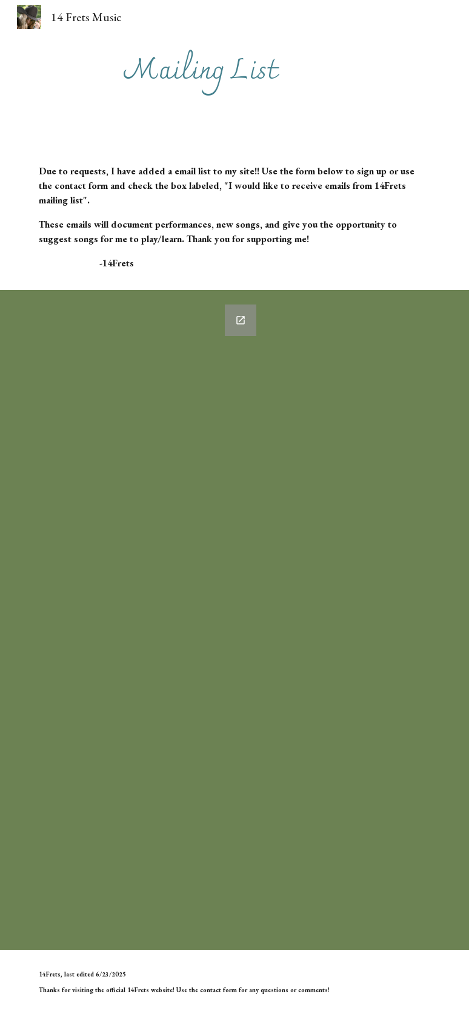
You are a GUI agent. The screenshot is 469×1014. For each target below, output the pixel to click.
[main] (200, 72)
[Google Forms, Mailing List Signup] (149, 620)
